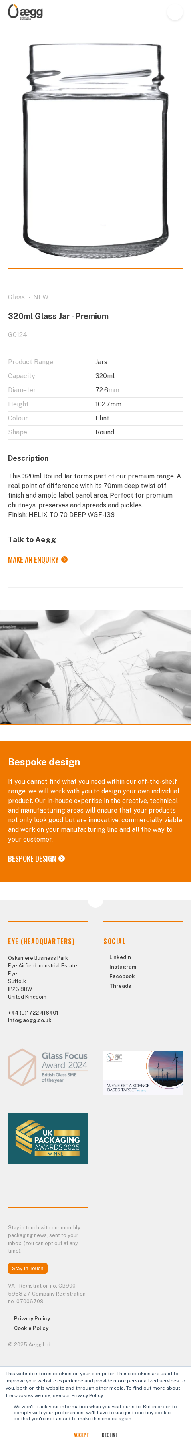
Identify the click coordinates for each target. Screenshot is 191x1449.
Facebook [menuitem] (122, 976)
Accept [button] (81, 1434)
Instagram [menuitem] (122, 967)
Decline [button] (109, 1434)
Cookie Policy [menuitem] (31, 1328)
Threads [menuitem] (120, 986)
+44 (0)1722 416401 (33, 1013)
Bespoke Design (32, 858)
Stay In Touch (28, 1268)
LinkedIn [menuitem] (120, 957)
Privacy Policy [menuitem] (32, 1319)
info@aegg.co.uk (30, 1020)
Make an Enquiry (33, 559)
